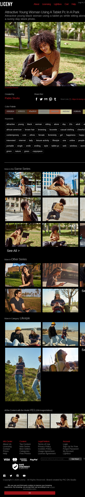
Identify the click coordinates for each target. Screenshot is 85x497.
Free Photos (25, 453)
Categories (24, 451)
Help (74, 4)
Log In (80, 2)
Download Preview (11, 87)
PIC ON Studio (69, 480)
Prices (6, 451)
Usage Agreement (46, 451)
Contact (6, 449)
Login (65, 444)
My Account (68, 451)
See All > (13, 251)
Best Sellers (24, 449)
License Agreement (47, 453)
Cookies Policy (44, 449)
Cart (66, 4)
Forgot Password (70, 449)
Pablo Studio (12, 98)
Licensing (46, 4)
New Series (24, 446)
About (36, 4)
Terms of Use (44, 444)
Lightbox (58, 4)
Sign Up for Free (70, 446)
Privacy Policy (44, 446)
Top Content (25, 444)
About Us (7, 444)
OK (30, 493)
